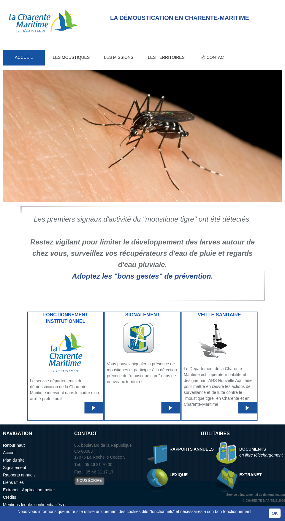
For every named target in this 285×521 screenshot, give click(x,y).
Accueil (24, 57)
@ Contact (214, 57)
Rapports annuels (19, 475)
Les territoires (166, 57)
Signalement (14, 467)
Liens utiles (13, 482)
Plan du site (14, 460)
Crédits (9, 497)
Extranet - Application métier (29, 489)
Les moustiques (71, 57)
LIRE (93, 407)
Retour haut (14, 445)
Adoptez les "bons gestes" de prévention (141, 276)
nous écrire (89, 481)
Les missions (119, 57)
